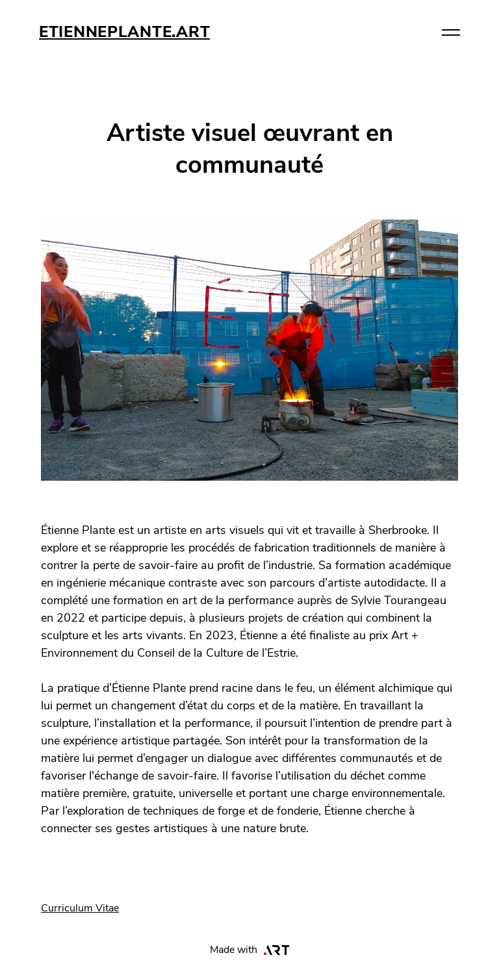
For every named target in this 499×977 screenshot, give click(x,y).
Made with (250, 950)
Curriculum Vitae (80, 908)
